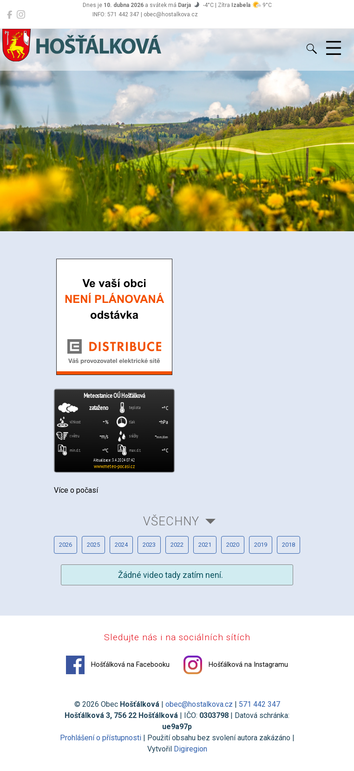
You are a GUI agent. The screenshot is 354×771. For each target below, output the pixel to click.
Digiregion (190, 748)
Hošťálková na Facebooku (118, 665)
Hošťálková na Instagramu (236, 665)
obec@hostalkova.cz (199, 704)
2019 (260, 544)
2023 (149, 544)
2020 (232, 544)
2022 (177, 544)
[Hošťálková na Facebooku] (9, 14)
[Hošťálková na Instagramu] (21, 14)
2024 (121, 544)
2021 (204, 544)
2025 (93, 544)
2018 (288, 544)
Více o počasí (76, 490)
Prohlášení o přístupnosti (100, 737)
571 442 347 (259, 704)
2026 (65, 544)
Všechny (171, 521)
